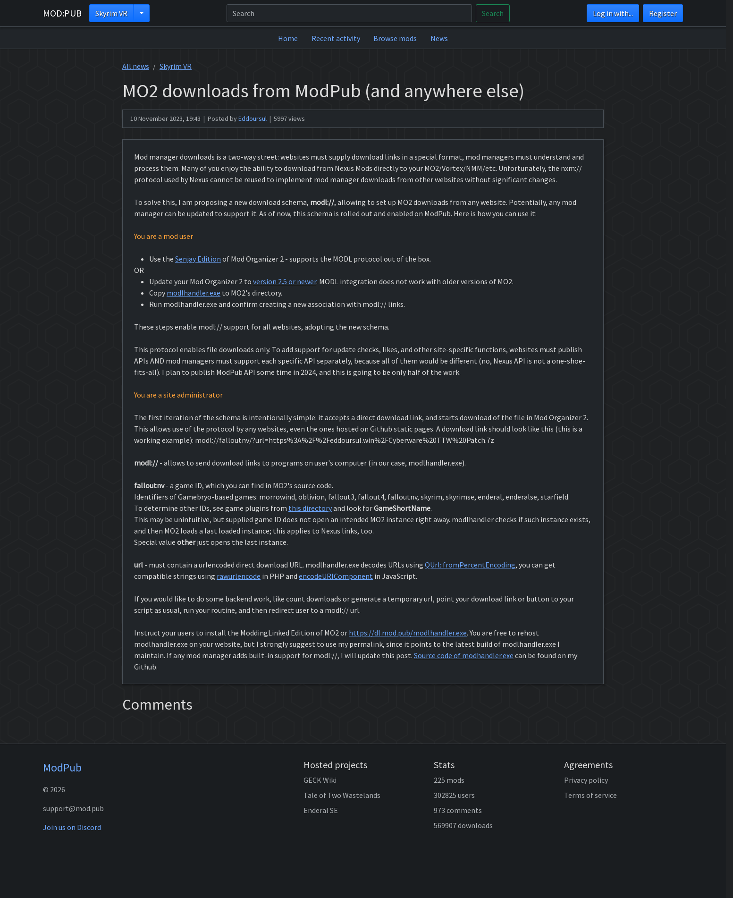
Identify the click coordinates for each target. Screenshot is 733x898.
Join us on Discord (72, 827)
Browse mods (395, 38)
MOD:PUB (62, 13)
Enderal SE (320, 810)
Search (493, 13)
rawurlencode (239, 576)
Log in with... (613, 13)
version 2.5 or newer (284, 281)
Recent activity (336, 38)
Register (663, 13)
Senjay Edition (198, 258)
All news (135, 66)
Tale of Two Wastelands (341, 795)
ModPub (62, 767)
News (439, 38)
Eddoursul (252, 118)
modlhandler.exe (193, 292)
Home (288, 38)
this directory (310, 508)
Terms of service (590, 795)
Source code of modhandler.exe (464, 655)
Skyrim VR (111, 13)
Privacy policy (586, 780)
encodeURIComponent (336, 576)
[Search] (349, 13)
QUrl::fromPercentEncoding (470, 564)
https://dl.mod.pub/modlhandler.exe (408, 632)
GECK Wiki (320, 780)
